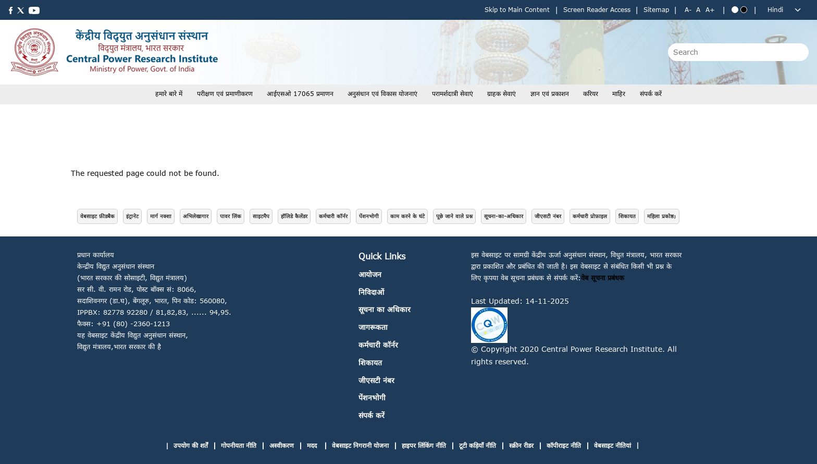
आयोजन (369, 274)
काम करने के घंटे (407, 216)
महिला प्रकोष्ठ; (661, 216)
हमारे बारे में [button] (168, 94)
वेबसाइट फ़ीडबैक (97, 216)
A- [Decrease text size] (688, 10)
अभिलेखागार (195, 216)
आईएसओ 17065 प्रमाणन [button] (300, 94)
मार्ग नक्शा (160, 216)
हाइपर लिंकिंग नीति (424, 445)
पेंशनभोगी (369, 216)
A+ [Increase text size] (710, 10)
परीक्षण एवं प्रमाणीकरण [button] (225, 94)
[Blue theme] (735, 9)
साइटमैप (261, 216)
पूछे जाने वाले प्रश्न (454, 216)
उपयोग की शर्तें (191, 445)
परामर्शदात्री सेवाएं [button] (452, 94)
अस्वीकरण (281, 445)
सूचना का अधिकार (384, 309)
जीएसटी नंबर (548, 216)
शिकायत (627, 216)
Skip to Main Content (517, 10)
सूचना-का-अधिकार (503, 216)
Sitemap (656, 10)
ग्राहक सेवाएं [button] (501, 94)
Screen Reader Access (596, 10)
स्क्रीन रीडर (521, 445)
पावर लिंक (230, 216)
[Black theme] (743, 9)
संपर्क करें (651, 94)
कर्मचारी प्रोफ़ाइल (590, 216)
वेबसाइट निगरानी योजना (360, 445)
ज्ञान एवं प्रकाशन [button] (549, 94)
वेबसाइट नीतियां (612, 445)
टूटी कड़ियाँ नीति (477, 445)
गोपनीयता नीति (238, 445)
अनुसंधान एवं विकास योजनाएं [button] (382, 94)
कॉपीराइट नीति (564, 445)
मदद (313, 445)
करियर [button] (590, 94)
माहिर (618, 94)
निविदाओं (371, 292)
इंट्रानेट (132, 216)
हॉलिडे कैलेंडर (294, 216)
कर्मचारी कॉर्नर (333, 216)
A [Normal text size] (698, 10)
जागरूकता (373, 327)
